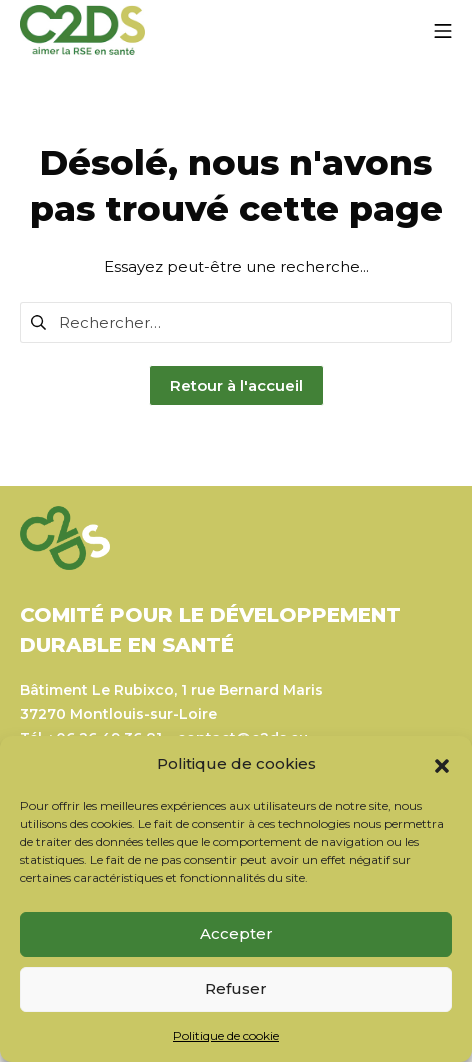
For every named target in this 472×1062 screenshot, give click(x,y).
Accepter (236, 933)
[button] (442, 764)
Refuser (236, 988)
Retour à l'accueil (236, 385)
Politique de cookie (226, 1035)
